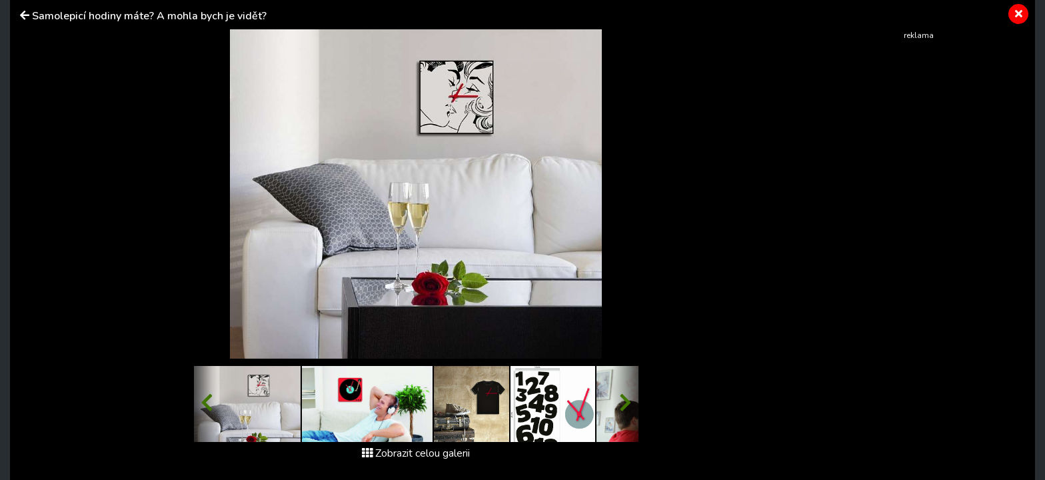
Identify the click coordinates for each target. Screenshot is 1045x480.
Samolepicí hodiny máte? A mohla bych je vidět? (149, 16)
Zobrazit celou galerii (416, 453)
